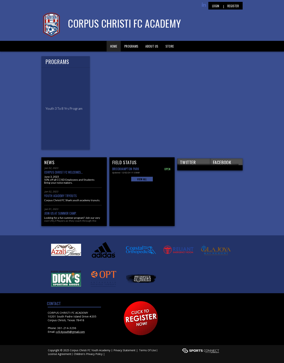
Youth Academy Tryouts (60, 196)
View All (142, 179)
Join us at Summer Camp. (60, 213)
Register (233, 5)
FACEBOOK (222, 162)
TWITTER (188, 162)
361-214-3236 (66, 328)
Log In (53, 357)
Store (169, 46)
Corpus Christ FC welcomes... (63, 172)
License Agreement (59, 354)
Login (215, 5)
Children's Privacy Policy (88, 354)
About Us (151, 46)
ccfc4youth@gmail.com (70, 332)
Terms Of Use (147, 350)
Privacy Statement (124, 350)
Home (113, 46)
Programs (131, 46)
